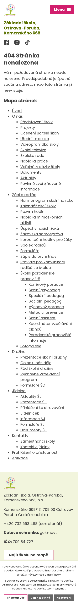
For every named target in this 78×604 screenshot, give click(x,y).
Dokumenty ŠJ (33, 430)
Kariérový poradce (46, 284)
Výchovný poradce (46, 306)
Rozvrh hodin (32, 211)
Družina (19, 351)
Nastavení (64, 597)
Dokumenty (30, 172)
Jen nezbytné (40, 597)
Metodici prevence (46, 312)
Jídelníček (29, 413)
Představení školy (36, 121)
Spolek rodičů (33, 245)
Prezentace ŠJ (33, 402)
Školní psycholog (44, 290)
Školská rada (32, 155)
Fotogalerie (30, 346)
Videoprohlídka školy (39, 144)
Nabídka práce (34, 161)
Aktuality (28, 178)
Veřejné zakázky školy (40, 166)
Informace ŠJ (32, 418)
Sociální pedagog (45, 301)
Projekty (27, 127)
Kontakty (20, 435)
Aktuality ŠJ (31, 396)
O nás (17, 116)
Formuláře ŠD (32, 385)
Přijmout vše (16, 597)
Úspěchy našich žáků (39, 228)
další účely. (54, 574)
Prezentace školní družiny (43, 357)
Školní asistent (42, 318)
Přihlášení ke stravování (42, 407)
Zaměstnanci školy (37, 441)
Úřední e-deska (34, 138)
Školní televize (33, 150)
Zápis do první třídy (38, 256)
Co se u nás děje (35, 362)
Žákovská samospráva (41, 234)
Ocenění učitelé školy (39, 133)
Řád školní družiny (36, 368)
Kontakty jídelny (35, 446)
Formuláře (29, 250)
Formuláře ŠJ (32, 424)
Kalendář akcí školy (38, 206)
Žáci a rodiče (24, 194)
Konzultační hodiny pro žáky (46, 239)
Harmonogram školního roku (46, 200)
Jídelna (19, 390)
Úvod (17, 110)
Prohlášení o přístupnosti (35, 452)
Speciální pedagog (46, 295)
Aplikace (20, 458)
